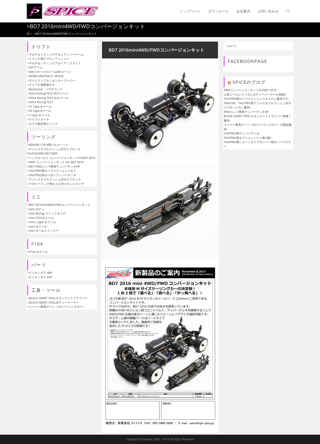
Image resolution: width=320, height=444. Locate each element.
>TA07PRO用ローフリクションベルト (51, 171)
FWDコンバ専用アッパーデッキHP (246, 112)
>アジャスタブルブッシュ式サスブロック (54, 179)
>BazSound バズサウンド (45, 89)
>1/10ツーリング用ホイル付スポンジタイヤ (55, 184)
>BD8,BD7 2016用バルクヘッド (47, 145)
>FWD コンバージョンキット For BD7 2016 (55, 162)
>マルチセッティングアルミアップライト (54, 63)
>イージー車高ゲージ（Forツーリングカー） (56, 307)
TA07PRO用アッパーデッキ (241, 133)
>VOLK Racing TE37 (40, 102)
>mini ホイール (37, 226)
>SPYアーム (35, 67)
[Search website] (287, 11)
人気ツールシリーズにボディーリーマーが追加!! (255, 94)
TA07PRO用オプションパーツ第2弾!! (247, 138)
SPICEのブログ (249, 82)
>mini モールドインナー (43, 231)
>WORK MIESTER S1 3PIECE (45, 76)
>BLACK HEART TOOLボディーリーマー (53, 302)
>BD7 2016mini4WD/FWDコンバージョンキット (58, 205)
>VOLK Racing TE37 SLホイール (47, 98)
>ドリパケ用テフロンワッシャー (48, 59)
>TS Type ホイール (39, 106)
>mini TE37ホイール (40, 218)
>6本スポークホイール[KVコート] (49, 72)
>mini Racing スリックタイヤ (46, 213)
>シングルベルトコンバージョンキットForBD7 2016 (61, 158)
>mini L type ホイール (41, 222)
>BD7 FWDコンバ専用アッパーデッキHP (53, 166)
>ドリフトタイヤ (38, 119)
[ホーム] (28, 34)
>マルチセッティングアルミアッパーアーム (55, 54)
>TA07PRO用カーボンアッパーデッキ (51, 175)
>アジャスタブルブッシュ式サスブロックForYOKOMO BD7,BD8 (54, 151)
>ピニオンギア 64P (39, 277)
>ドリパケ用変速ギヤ (41, 85)
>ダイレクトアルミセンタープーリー (51, 80)
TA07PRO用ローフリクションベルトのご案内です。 (257, 99)
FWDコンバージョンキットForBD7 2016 (250, 90)
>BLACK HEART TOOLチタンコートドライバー (57, 298)
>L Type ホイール (38, 115)
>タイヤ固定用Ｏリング (42, 124)
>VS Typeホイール (39, 111)
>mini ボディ (35, 209)
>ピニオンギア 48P (39, 273)
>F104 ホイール (37, 252)
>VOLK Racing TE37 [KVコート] (47, 93)
